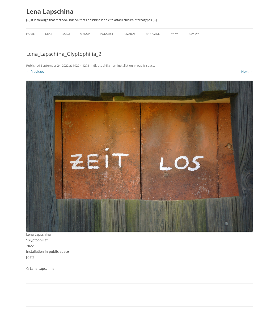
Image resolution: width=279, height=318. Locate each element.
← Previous (35, 71)
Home (30, 34)
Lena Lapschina (50, 11)
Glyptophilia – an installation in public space (123, 65)
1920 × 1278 (81, 65)
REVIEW (194, 34)
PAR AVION (153, 34)
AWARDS (129, 34)
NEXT (48, 34)
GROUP (85, 34)
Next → (247, 71)
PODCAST (106, 34)
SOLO (66, 34)
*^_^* (174, 34)
